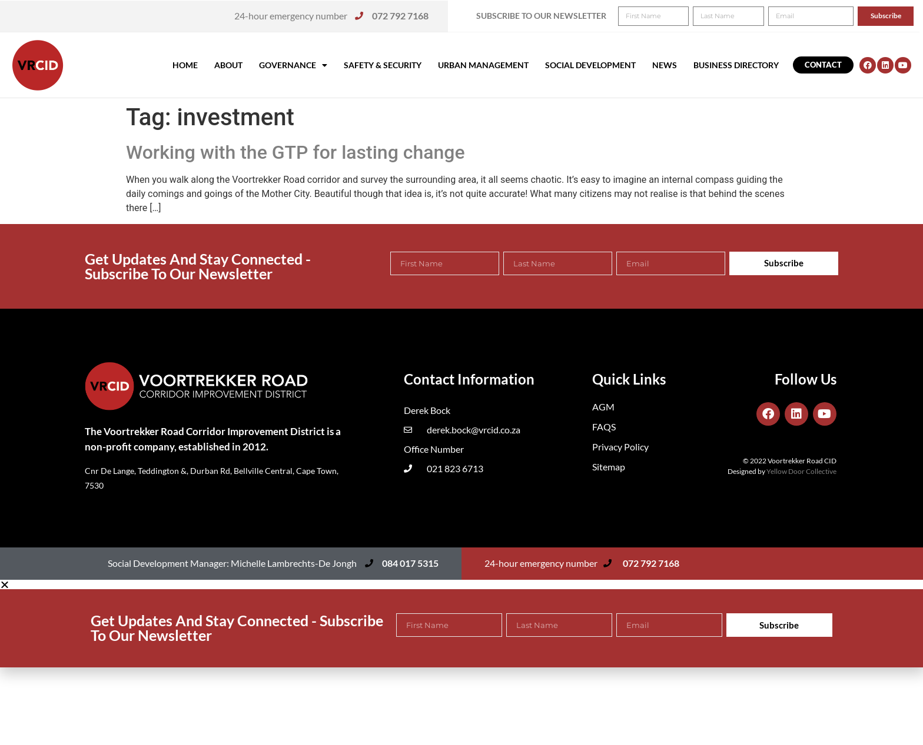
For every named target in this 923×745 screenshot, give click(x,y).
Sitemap (608, 466)
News (664, 65)
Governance (293, 65)
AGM (603, 406)
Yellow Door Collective (801, 471)
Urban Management (483, 65)
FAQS (604, 426)
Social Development (590, 65)
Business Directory (736, 65)
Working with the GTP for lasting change (295, 152)
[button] (898, 16)
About (228, 65)
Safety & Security (382, 65)
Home (185, 65)
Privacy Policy (620, 446)
